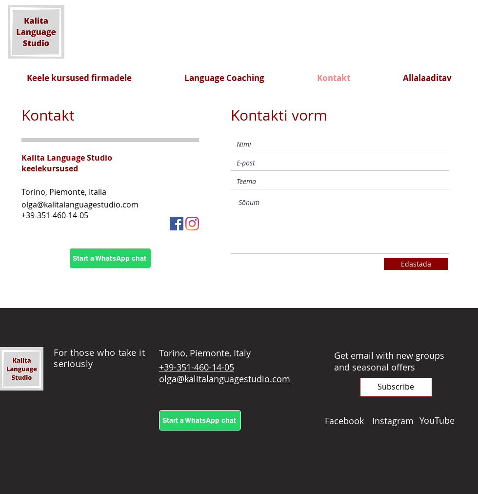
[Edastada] (416, 264)
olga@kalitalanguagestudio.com (80, 204)
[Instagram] (192, 223)
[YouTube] (443, 420)
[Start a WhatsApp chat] (110, 258)
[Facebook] (176, 223)
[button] (396, 387)
